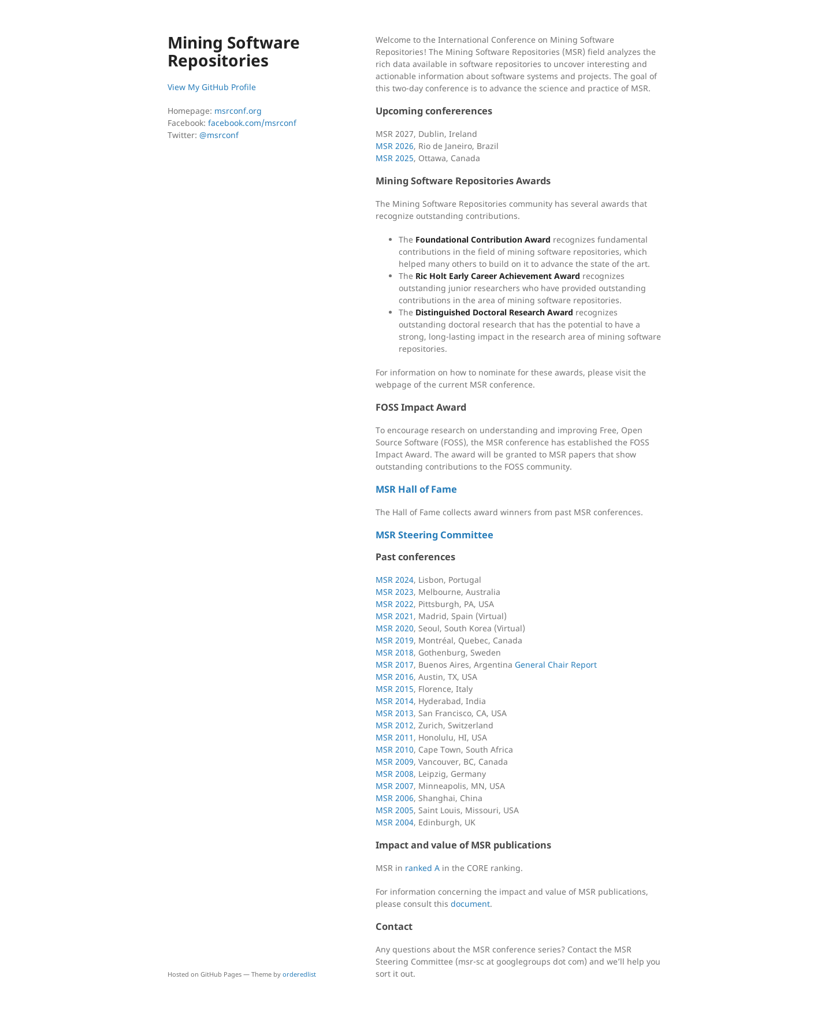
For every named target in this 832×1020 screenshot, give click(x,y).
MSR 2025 (395, 157)
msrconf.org (238, 110)
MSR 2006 (395, 797)
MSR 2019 (395, 640)
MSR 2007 (395, 785)
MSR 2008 (395, 773)
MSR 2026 (395, 145)
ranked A (422, 867)
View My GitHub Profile (212, 86)
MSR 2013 (395, 713)
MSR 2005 (395, 810)
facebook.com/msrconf (252, 122)
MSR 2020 (395, 628)
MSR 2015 (395, 688)
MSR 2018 (395, 652)
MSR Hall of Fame (416, 489)
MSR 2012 (395, 725)
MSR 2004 (395, 822)
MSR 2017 (395, 664)
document (470, 903)
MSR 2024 (395, 579)
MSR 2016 (395, 676)
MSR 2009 (395, 761)
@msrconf (219, 134)
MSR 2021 (395, 615)
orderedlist (299, 974)
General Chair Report (556, 664)
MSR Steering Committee (434, 534)
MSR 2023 (395, 591)
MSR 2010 (395, 749)
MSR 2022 (395, 603)
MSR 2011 (395, 737)
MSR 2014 (395, 700)
